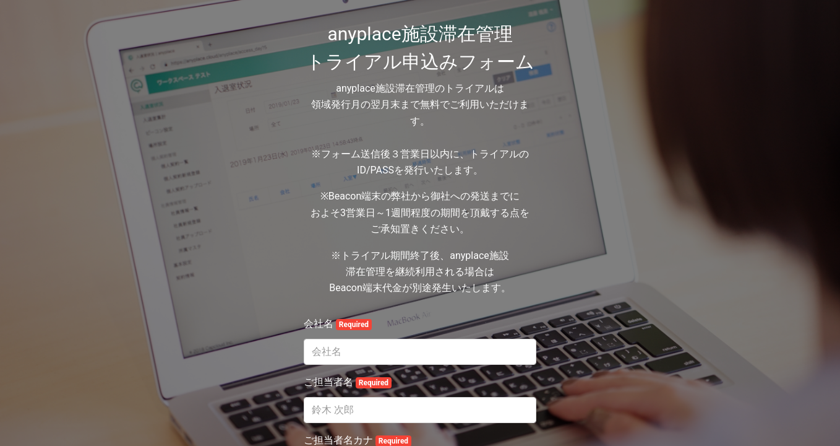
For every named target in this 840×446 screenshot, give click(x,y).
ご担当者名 (348, 382)
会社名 (338, 324)
